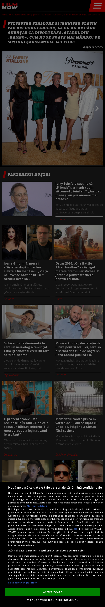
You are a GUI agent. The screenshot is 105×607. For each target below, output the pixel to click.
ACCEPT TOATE (52, 592)
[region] (52, 544)
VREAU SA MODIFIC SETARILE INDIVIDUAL (52, 600)
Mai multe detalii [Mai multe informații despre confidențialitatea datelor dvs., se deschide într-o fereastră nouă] (37, 505)
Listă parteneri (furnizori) (23, 582)
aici (75, 528)
